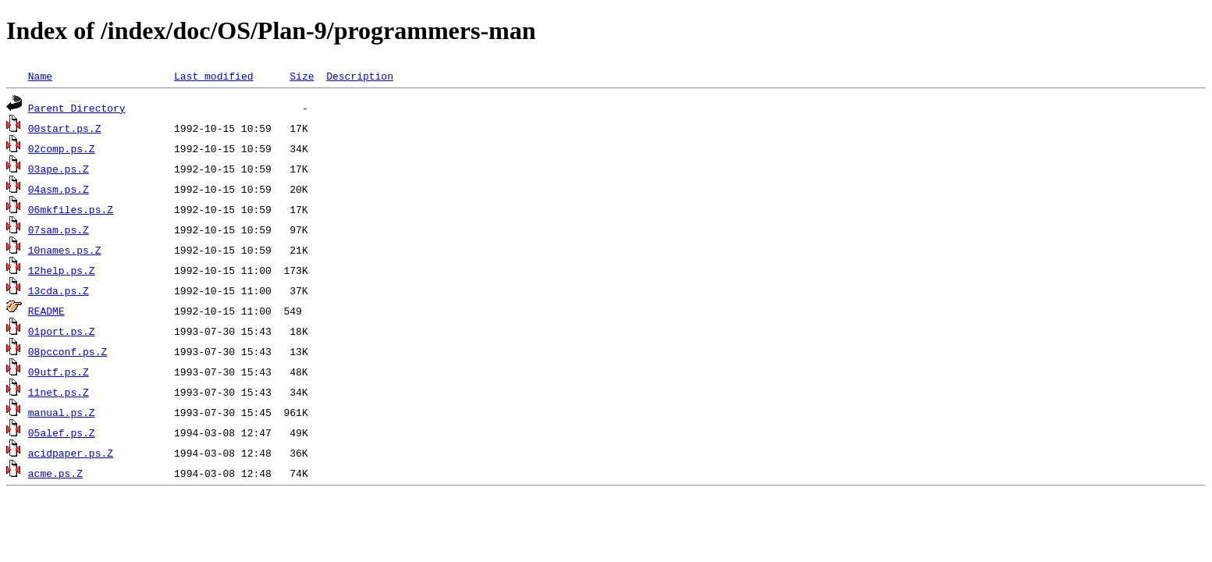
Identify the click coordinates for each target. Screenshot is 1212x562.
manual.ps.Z (61, 412)
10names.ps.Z (64, 250)
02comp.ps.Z (61, 148)
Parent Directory (77, 108)
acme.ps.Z (55, 473)
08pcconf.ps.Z (67, 351)
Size (302, 76)
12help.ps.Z (61, 270)
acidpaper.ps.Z (70, 453)
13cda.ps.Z (58, 290)
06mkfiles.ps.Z (70, 209)
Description (359, 76)
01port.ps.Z (61, 331)
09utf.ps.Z (58, 372)
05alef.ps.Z (61, 432)
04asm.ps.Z (58, 189)
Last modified (213, 76)
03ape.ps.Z (58, 169)
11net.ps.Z (58, 392)
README (46, 311)
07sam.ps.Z (58, 229)
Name (40, 76)
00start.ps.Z (64, 128)
